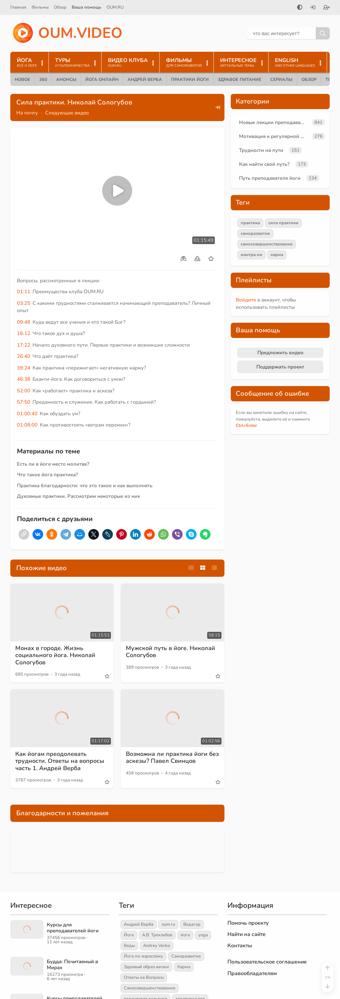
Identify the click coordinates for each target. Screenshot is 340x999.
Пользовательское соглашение (267, 962)
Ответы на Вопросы (144, 977)
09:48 (23, 322)
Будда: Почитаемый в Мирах (72, 964)
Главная (18, 7)
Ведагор (192, 924)
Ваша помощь (86, 7)
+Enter (246, 426)
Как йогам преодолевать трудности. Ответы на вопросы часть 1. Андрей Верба (59, 761)
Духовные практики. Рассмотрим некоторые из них (78, 496)
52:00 (23, 390)
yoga (203, 935)
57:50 (23, 402)
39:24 (23, 368)
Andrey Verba (156, 946)
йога (185, 935)
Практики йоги (190, 80)
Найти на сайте (246, 934)
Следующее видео (67, 112)
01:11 (23, 291)
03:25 (23, 303)
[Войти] (312, 8)
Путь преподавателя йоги (269, 178)
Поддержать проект (280, 367)
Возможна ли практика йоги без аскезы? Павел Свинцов (172, 757)
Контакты (239, 945)
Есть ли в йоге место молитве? (53, 464)
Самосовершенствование (149, 988)
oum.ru (168, 924)
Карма (183, 967)
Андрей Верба (145, 80)
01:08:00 (27, 425)
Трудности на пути (261, 150)
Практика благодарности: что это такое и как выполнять (84, 485)
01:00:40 (27, 413)
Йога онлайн (102, 80)
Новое (22, 80)
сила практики (283, 223)
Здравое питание (239, 80)
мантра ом (251, 255)
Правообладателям (252, 973)
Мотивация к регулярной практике (274, 136)
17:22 (23, 345)
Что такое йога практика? (47, 474)
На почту (27, 112)
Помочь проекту (248, 923)
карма (277, 255)
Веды (129, 946)
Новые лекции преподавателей (274, 122)
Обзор (60, 7)
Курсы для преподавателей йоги (73, 927)
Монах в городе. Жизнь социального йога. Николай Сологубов (55, 655)
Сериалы (281, 80)
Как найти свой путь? (264, 164)
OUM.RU (115, 7)
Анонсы (66, 80)
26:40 (23, 356)
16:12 (23, 333)
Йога (129, 935)
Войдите (246, 300)
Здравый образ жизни (146, 967)
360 (43, 80)
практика (250, 223)
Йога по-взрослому (143, 956)
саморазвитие (255, 233)
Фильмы (40, 7)
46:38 (23, 379)
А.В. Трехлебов (157, 935)
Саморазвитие (186, 956)
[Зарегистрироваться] (326, 8)
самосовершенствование (267, 244)
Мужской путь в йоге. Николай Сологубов (170, 651)
